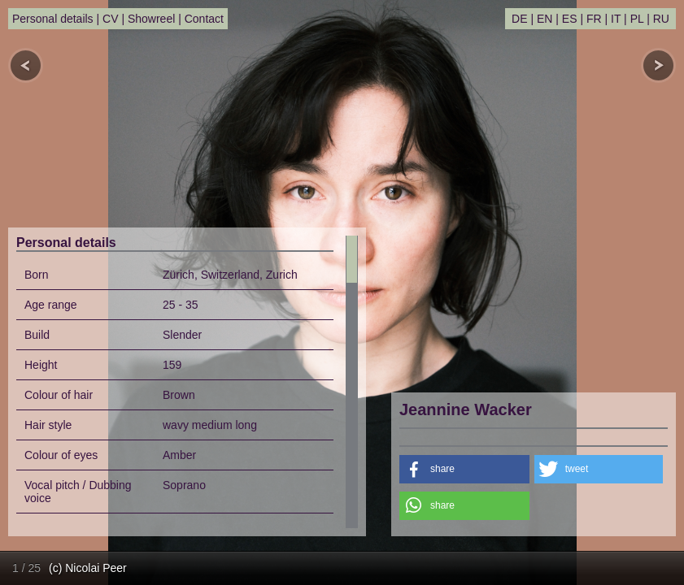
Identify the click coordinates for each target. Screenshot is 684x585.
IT (616, 18)
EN (544, 18)
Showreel (151, 18)
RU (661, 18)
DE (519, 18)
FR (594, 18)
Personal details (53, 18)
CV (110, 18)
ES (569, 18)
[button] (464, 469)
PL (637, 18)
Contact (204, 18)
